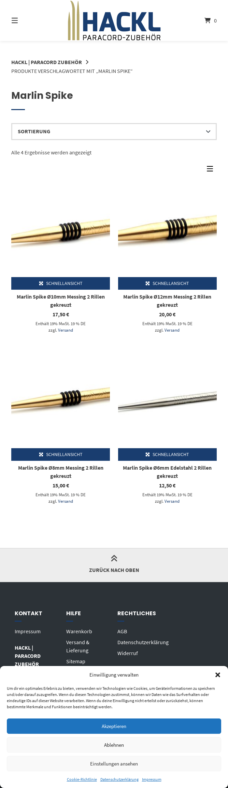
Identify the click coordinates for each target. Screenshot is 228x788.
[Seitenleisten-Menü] (211, 170)
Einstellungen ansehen (114, 763)
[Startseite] (114, 20)
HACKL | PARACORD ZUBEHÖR (46, 62)
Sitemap (75, 661)
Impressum (151, 779)
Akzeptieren (114, 726)
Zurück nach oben (114, 564)
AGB (122, 631)
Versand (65, 330)
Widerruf (127, 653)
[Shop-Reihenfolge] (113, 131)
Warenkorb (79, 631)
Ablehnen (114, 745)
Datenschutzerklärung (119, 779)
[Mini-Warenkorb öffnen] (201, 20)
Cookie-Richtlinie (82, 779)
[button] (217, 674)
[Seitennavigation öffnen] (26, 20)
